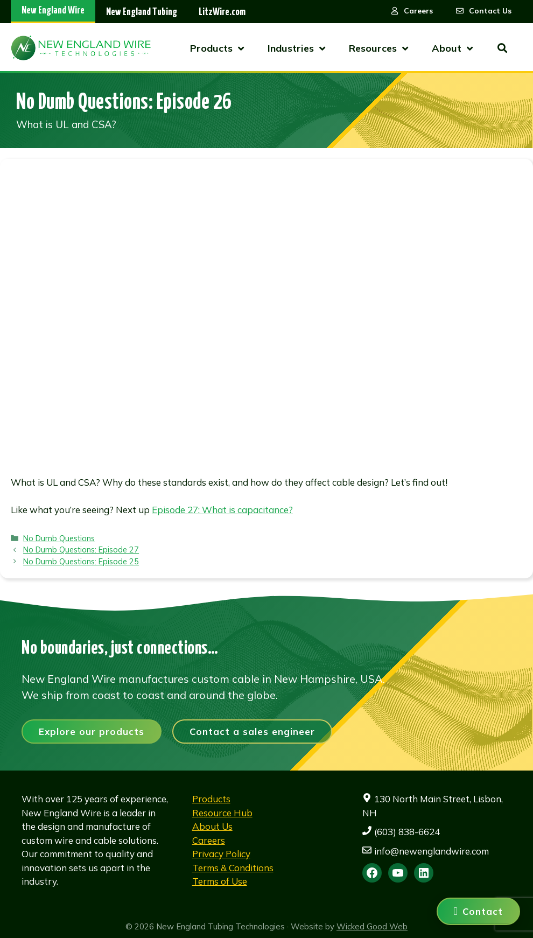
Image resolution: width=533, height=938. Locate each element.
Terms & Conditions (232, 867)
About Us (212, 826)
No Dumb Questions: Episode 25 (81, 561)
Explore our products (91, 731)
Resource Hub (222, 812)
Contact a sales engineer (252, 731)
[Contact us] (478, 911)
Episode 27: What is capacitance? (222, 509)
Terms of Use (219, 881)
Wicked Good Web (372, 926)
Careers (208, 840)
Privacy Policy (221, 853)
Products (211, 798)
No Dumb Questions (59, 538)
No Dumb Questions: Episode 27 (81, 549)
